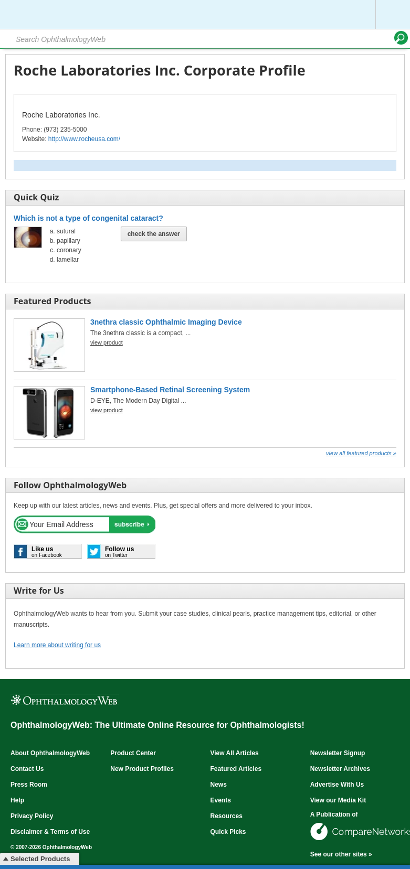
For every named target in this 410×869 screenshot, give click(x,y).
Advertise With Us (337, 784)
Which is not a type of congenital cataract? (88, 218)
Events (220, 800)
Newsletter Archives (340, 769)
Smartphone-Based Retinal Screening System (170, 389)
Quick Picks (228, 831)
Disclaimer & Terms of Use (50, 831)
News (218, 784)
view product (106, 342)
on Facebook (46, 551)
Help (17, 800)
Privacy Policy (31, 816)
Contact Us (27, 769)
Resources (226, 816)
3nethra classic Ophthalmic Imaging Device (166, 322)
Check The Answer (154, 234)
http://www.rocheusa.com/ (84, 139)
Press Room (28, 784)
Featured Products (52, 301)
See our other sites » (341, 854)
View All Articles (234, 753)
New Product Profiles (142, 769)
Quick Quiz (36, 197)
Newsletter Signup (337, 753)
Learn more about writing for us (57, 645)
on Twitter (119, 551)
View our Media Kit (338, 800)
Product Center (133, 753)
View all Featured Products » (361, 453)
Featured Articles (235, 769)
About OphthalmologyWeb (50, 753)
